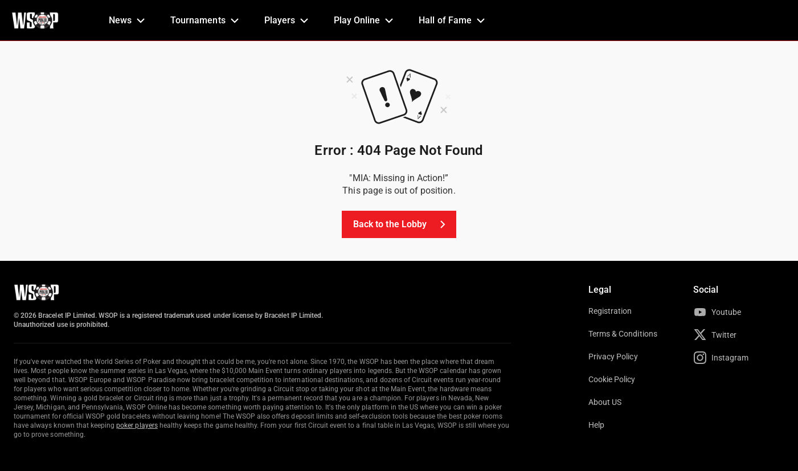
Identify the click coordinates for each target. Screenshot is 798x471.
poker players (137, 425)
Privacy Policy (613, 356)
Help (596, 424)
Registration (610, 311)
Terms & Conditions (622, 333)
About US (604, 402)
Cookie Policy (612, 379)
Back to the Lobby (401, 224)
